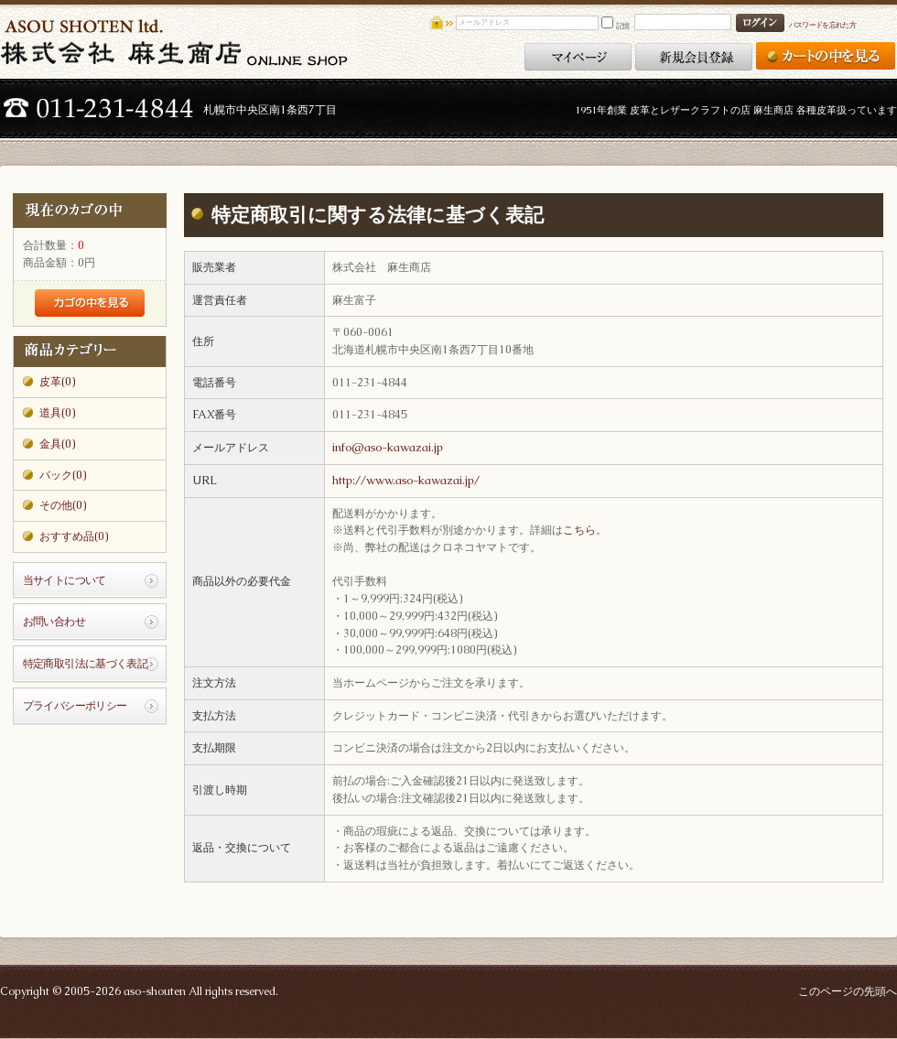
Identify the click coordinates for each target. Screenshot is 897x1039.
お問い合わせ (54, 621)
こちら (579, 530)
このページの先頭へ (847, 991)
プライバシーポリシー (75, 705)
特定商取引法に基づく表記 (85, 663)
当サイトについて (64, 580)
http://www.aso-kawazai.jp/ (406, 480)
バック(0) (62, 475)
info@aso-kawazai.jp (387, 447)
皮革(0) (57, 381)
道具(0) (57, 413)
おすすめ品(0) (73, 536)
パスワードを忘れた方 (822, 24)
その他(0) (62, 505)
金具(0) (57, 444)
